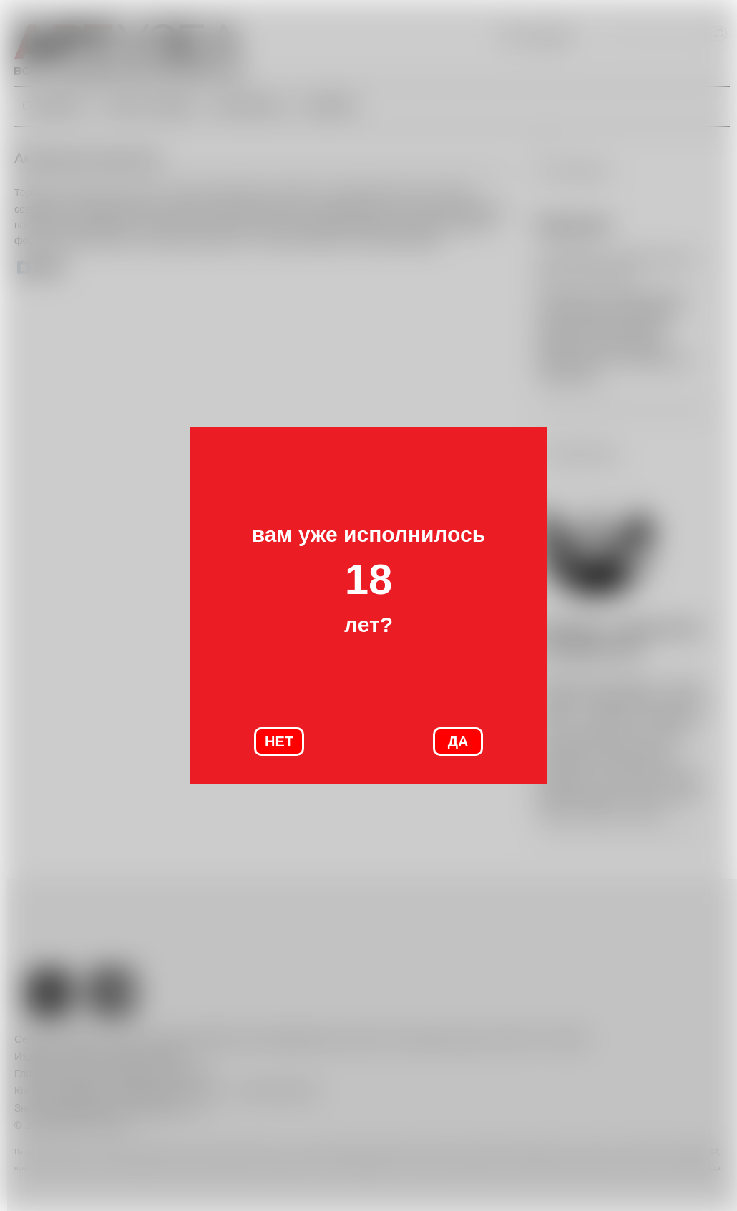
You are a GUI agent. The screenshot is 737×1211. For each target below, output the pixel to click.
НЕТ (279, 741)
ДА (458, 741)
